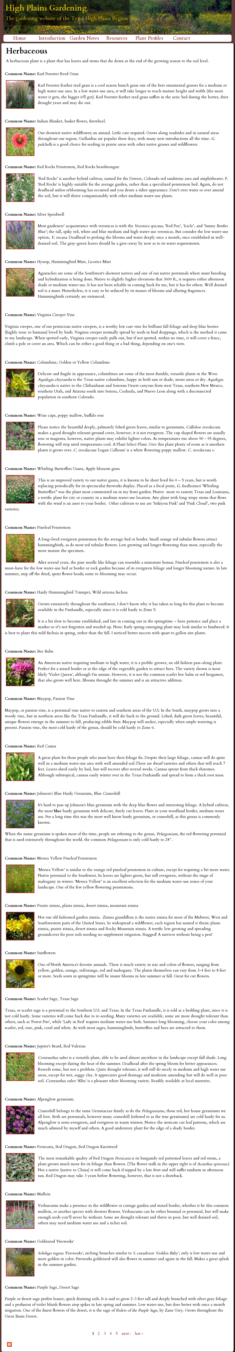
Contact (181, 38)
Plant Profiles (149, 38)
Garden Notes (84, 38)
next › (126, 1333)
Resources (116, 38)
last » (139, 1333)
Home (19, 38)
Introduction (52, 38)
